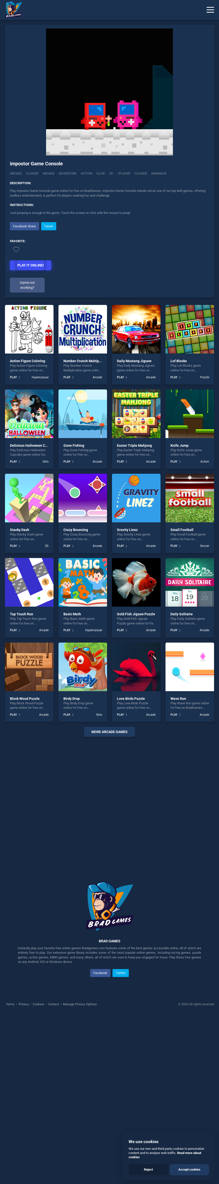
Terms (10, 1172)
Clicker (32, 173)
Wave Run (178, 866)
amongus (158, 173)
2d (111, 173)
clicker (141, 173)
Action (204, 629)
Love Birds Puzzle (131, 866)
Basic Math (72, 782)
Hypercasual (40, 544)
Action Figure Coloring (27, 529)
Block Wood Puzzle (25, 866)
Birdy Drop (71, 866)
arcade (49, 173)
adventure (68, 173)
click (100, 173)
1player (123, 173)
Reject (148, 1169)
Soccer (204, 713)
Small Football (181, 697)
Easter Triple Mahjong (134, 613)
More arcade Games (109, 899)
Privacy (23, 1172)
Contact (53, 1172)
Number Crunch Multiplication (87, 529)
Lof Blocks (178, 529)
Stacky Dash (19, 697)
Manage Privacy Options (79, 1172)
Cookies (38, 1172)
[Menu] (210, 10)
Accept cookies (189, 1169)
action (86, 173)
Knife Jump (179, 613)
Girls (46, 629)
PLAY (13, 544)
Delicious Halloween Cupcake (33, 613)
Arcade (16, 173)
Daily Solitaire (181, 782)
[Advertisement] (109, 255)
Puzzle (204, 544)
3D (47, 713)
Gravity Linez (127, 697)
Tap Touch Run (21, 782)
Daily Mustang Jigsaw (134, 529)
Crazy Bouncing (75, 697)
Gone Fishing (73, 613)
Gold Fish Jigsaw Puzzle (136, 782)
